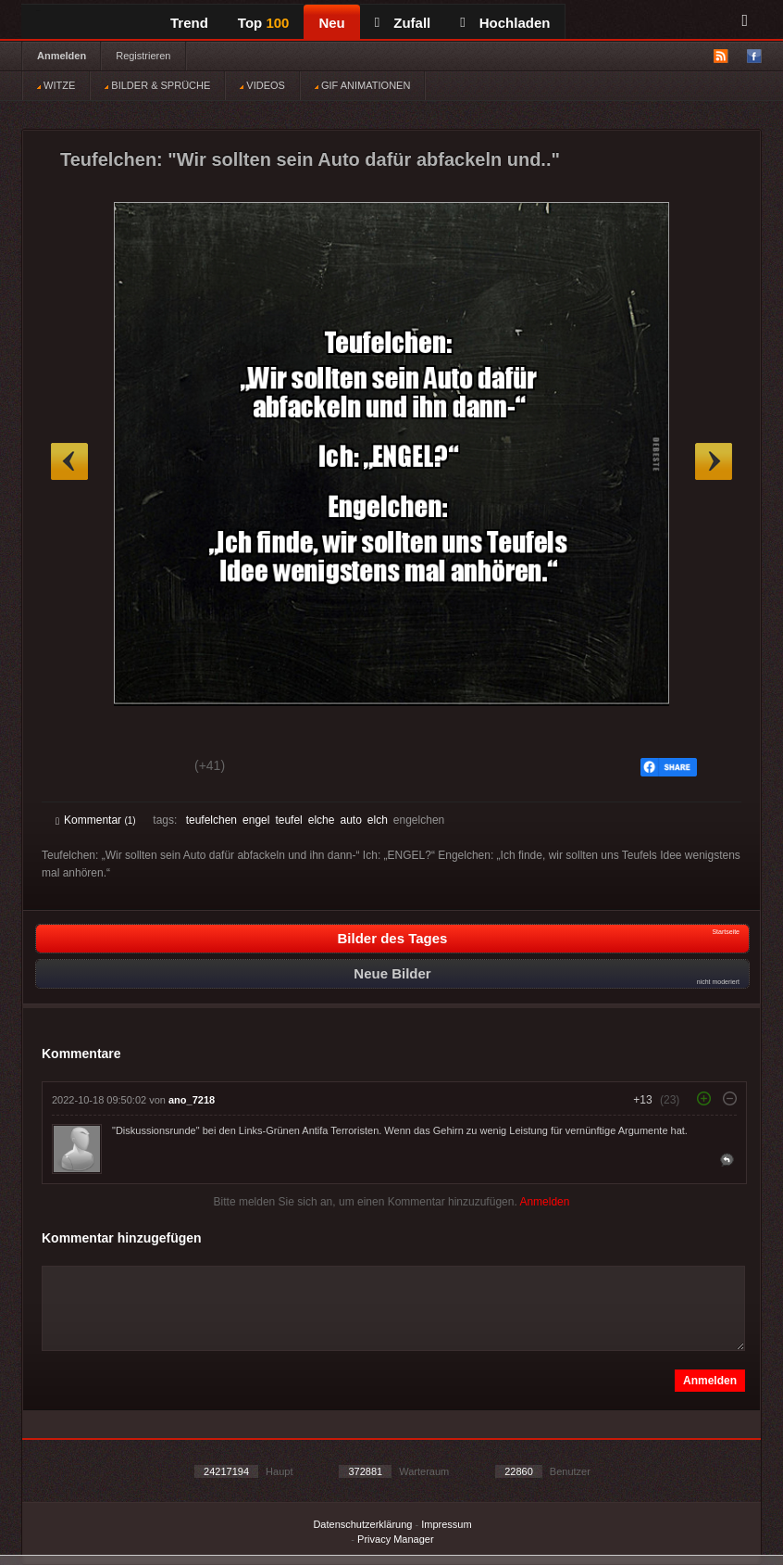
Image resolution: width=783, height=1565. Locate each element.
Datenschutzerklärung (362, 1524)
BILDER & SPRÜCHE (157, 85)
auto (350, 820)
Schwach (145, 768)
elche (321, 820)
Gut (76, 768)
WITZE (56, 85)
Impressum (446, 1524)
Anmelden (61, 55)
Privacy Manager (395, 1539)
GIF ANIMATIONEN (362, 85)
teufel (288, 820)
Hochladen (505, 23)
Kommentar (96, 820)
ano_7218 (191, 1099)
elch (377, 820)
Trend (189, 23)
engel (255, 820)
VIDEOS (262, 85)
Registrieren (143, 55)
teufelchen (211, 820)
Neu (331, 23)
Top (264, 23)
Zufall (402, 23)
